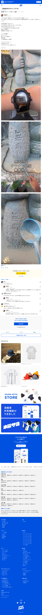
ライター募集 (25, 544)
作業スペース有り (22, 512)
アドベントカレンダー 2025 (27, 533)
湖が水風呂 (37, 512)
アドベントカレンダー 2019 (27, 542)
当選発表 (3, 535)
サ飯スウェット (4, 554)
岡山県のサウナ (15, 498)
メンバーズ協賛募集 (5, 585)
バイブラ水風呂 (3, 512)
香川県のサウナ (3, 499)
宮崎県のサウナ (32, 503)
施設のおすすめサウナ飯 (26, 552)
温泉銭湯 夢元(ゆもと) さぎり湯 (10, 8)
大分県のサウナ (27, 503)
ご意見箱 (24, 582)
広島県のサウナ (21, 498)
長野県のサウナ (32, 486)
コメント (11, 288)
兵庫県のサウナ (21, 494)
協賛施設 (24, 573)
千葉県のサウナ (27, 480)
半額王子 (6, 15)
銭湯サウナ (24, 510)
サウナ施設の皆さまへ (5, 580)
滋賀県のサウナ (3, 494)
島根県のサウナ (9, 498)
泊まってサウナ (25, 564)
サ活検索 (3, 525)
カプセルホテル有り (15, 512)
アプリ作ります (25, 554)
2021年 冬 (3, 559)
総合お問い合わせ (25, 581)
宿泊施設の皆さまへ (5, 581)
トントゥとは (4, 533)
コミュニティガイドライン (5, 595)
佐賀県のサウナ (9, 503)
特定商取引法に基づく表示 (5, 592)
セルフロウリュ (7, 510)
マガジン (24, 532)
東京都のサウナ (32, 480)
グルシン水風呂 (19, 510)
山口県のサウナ (27, 498)
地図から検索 (4, 524)
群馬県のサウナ (15, 480)
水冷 (4, 281)
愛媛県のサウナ (9, 499)
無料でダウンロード (21, 445)
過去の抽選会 (4, 536)
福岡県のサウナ (3, 503)
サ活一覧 (24, 521)
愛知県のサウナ (15, 490)
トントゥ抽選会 (4, 532)
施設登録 (3, 527)
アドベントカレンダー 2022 (27, 537)
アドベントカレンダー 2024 (27, 535)
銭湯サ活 (24, 565)
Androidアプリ (4, 574)
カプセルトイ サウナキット (27, 559)
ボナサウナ (28, 510)
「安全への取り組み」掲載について (7, 587)
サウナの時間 (25, 562)
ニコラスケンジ (6, 303)
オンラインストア (4, 550)
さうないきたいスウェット (6, 555)
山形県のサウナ (32, 475)
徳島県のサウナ (32, 498)
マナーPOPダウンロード (5, 584)
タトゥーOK (9, 512)
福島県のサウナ (3, 476)
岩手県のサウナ (15, 475)
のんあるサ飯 (25, 551)
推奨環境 (2, 590)
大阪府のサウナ (15, 494)
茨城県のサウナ (3, 480)
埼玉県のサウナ (21, 480)
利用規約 (2, 594)
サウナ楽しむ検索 (25, 555)
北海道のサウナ (3, 475)
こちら (24, 327)
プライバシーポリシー (4, 597)
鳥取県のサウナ (3, 498)
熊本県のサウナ (21, 503)
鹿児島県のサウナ (4, 505)
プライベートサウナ (4, 513)
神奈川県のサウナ (4, 482)
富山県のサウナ (9, 486)
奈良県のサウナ (27, 494)
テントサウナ (27, 512)
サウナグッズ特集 (4, 551)
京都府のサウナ (9, 494)
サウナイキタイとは (5, 570)
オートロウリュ (13, 510)
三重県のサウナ (21, 490)
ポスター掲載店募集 (5, 582)
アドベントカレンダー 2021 (27, 539)
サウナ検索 (3, 521)
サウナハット (4, 552)
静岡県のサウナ (9, 490)
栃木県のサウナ (9, 480)
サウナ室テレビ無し (34, 510)
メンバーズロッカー (26, 572)
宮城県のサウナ (21, 475)
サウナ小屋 (32, 512)
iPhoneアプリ (4, 573)
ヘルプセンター (25, 580)
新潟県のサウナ (3, 486)
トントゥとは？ (21, 276)
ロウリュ (2, 510)
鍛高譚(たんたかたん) (7, 293)
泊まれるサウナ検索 (5, 522)
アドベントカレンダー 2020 (27, 540)
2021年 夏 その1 (4, 557)
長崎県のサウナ (15, 503)
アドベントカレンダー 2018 (27, 543)
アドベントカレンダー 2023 (27, 536)
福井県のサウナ (21, 486)
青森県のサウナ (9, 475)
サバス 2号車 (25, 558)
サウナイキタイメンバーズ (27, 570)
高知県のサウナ (15, 499)
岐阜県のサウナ (3, 490)
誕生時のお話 (4, 572)
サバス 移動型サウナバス (27, 557)
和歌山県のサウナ (33, 494)
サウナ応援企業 (25, 561)
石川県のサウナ (15, 486)
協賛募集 (3, 537)
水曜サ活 (24, 550)
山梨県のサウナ (27, 486)
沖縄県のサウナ (10, 505)
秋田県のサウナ (27, 475)
